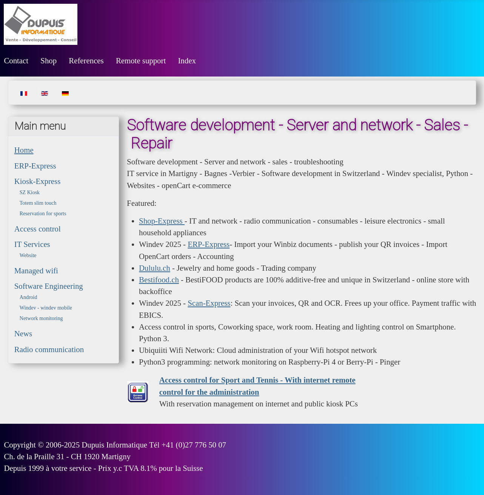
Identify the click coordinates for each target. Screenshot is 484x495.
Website (28, 255)
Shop (48, 60)
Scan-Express (209, 303)
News (23, 333)
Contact (16, 60)
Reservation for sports (43, 213)
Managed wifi (36, 270)
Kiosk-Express (37, 181)
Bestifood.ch (159, 279)
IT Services (32, 244)
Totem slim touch (38, 203)
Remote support (141, 60)
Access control (37, 228)
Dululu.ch (154, 268)
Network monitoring (41, 318)
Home (24, 150)
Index (187, 60)
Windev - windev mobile (46, 308)
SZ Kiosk (30, 192)
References (86, 60)
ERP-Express (35, 165)
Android (28, 297)
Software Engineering (48, 286)
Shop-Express (162, 220)
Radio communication (49, 349)
